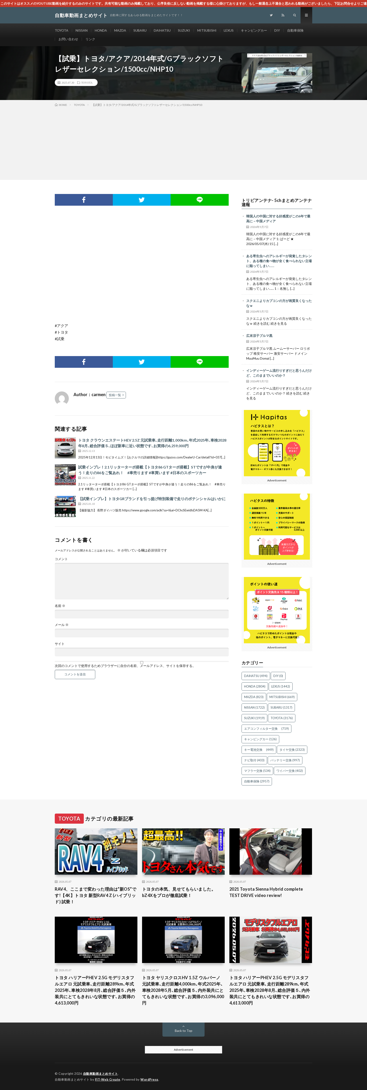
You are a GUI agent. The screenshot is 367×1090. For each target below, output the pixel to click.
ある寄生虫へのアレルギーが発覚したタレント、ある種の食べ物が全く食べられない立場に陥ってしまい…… (279, 261)
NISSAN (82, 30)
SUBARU (140, 30)
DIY (277, 30)
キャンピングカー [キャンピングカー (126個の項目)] (260, 739)
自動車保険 (295, 30)
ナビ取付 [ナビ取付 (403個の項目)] (254, 760)
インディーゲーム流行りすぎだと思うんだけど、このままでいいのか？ (279, 372)
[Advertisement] (183, 142)
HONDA (101, 30)
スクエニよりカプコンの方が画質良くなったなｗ (279, 303)
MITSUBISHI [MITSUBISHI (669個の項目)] (282, 697)
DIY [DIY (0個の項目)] (278, 676)
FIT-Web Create (107, 1079)
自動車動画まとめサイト (100, 1073)
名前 (60, 605)
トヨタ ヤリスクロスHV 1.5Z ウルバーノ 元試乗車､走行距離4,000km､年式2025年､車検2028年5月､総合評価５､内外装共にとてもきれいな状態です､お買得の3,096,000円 (183, 990)
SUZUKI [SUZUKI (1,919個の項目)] (254, 718)
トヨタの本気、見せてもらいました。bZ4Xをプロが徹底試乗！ (179, 892)
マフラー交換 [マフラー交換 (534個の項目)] (257, 771)
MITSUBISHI (207, 30)
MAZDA (120, 30)
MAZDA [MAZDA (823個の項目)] (254, 697)
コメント (61, 559)
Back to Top (183, 1031)
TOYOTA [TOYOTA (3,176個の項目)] (282, 718)
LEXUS (229, 30)
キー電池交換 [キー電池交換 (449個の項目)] (259, 749)
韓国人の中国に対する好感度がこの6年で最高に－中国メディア (278, 218)
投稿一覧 (115, 395)
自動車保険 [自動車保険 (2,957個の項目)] (256, 781)
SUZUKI (184, 30)
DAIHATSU (162, 30)
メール (62, 624)
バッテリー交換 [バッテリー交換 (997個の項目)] (285, 760)
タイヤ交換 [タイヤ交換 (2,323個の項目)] (292, 749)
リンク (90, 39)
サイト (60, 643)
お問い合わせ (68, 39)
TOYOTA (61, 30)
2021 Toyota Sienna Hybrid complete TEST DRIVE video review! (266, 892)
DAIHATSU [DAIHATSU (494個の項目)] (256, 676)
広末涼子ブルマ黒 (259, 336)
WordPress (149, 1079)
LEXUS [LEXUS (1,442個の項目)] (280, 686)
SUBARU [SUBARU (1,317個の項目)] (281, 707)
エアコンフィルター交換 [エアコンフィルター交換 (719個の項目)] (266, 728)
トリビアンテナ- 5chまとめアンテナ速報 (277, 202)
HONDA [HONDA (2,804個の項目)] (254, 686)
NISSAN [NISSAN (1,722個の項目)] (254, 707)
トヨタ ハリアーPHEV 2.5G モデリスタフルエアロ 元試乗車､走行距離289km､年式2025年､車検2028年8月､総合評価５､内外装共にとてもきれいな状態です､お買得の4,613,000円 (95, 990)
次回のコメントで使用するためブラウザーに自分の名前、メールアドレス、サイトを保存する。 (125, 665)
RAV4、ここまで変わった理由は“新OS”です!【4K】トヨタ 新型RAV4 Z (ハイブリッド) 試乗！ (95, 895)
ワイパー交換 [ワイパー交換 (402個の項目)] (289, 771)
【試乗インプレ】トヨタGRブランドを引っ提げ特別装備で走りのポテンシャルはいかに (152, 498)
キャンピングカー (254, 30)
